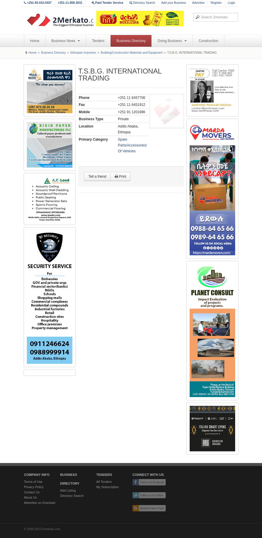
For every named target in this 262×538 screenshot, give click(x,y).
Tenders (98, 41)
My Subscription (107, 487)
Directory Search (142, 2)
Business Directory (131, 41)
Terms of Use (33, 481)
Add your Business (173, 2)
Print (120, 176)
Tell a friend (97, 176)
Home (34, 41)
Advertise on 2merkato (39, 502)
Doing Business (172, 41)
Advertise (198, 2)
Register (216, 2)
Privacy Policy (33, 487)
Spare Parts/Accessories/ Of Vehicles (132, 145)
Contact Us (31, 492)
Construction (208, 41)
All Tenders (104, 481)
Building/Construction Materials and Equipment (132, 52)
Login (231, 2)
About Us (30, 497)
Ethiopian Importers (83, 52)
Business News (65, 41)
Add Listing (68, 490)
